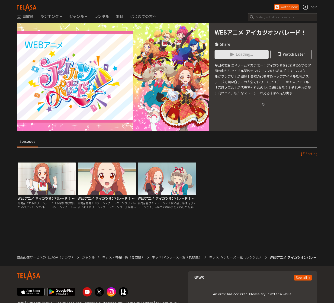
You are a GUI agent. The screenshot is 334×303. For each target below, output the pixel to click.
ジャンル (88, 257)
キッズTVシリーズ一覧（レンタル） (235, 257)
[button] (286, 7)
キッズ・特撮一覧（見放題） (123, 257)
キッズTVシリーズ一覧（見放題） (177, 257)
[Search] (282, 17)
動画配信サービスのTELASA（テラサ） (45, 257)
